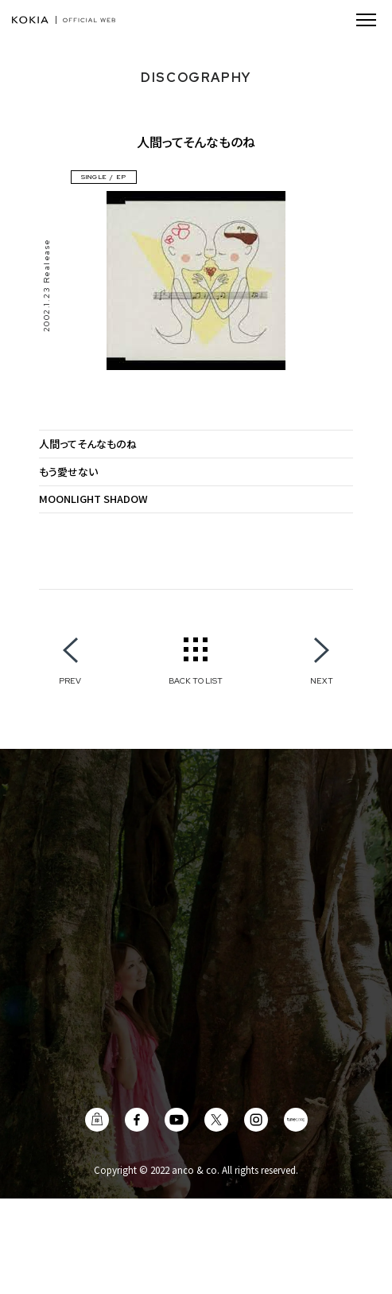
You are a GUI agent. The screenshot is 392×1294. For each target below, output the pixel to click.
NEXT (321, 680)
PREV (70, 680)
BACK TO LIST (196, 680)
